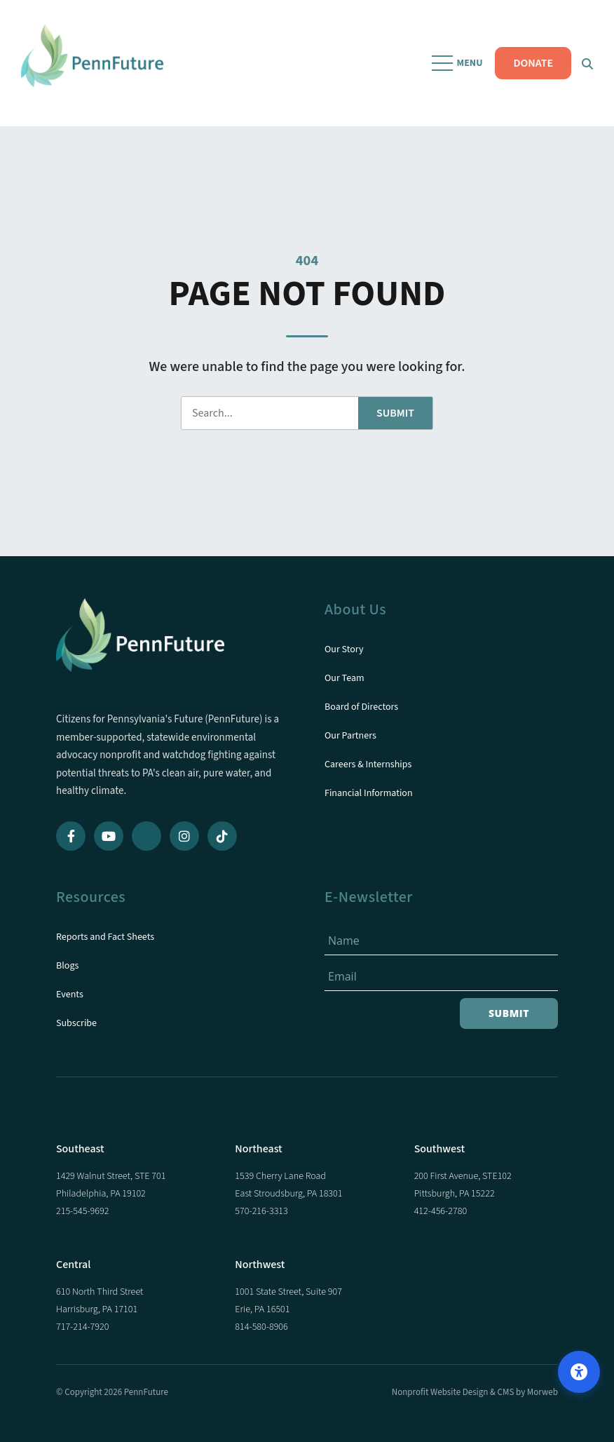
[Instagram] (184, 836)
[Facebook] (71, 836)
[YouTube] (108, 836)
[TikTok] (222, 836)
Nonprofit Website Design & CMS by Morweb (475, 1392)
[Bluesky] (146, 836)
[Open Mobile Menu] (458, 63)
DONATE (533, 63)
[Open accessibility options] (579, 1372)
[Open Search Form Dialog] (587, 63)
